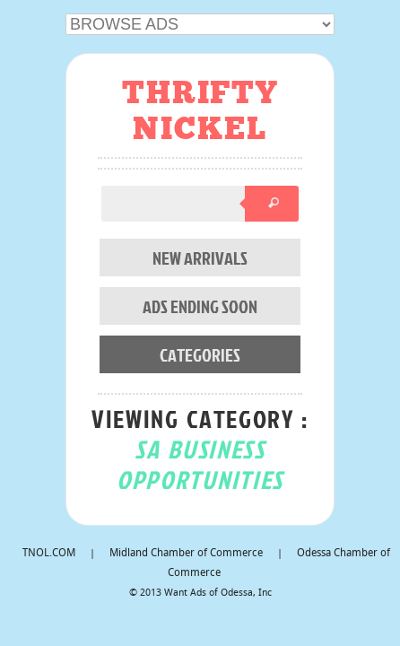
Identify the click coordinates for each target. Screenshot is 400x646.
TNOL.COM (48, 553)
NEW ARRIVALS (200, 257)
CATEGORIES (200, 354)
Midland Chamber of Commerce (186, 553)
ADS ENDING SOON (200, 306)
